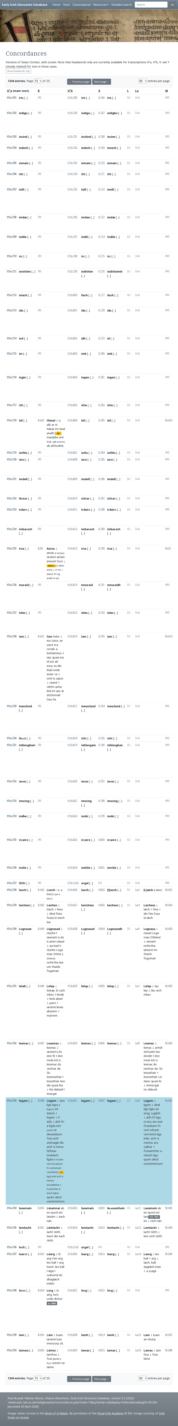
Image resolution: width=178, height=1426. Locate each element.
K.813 (101, 1290)
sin (59, 569)
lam (21, 1335)
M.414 (168, 636)
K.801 (101, 867)
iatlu (84, 453)
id (108, 338)
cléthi (50, 687)
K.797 (101, 781)
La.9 (137, 1100)
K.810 (101, 1227)
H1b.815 (72, 612)
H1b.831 (72, 1100)
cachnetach (55, 1167)
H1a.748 (11, 1290)
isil (21, 420)
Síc (48, 1073)
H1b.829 (72, 985)
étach (50, 1193)
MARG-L (51, 566)
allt (49, 425)
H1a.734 (11, 816)
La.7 (137, 985)
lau (157, 986)
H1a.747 (11, 1253)
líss (61, 1085)
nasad (147, 933)
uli (61, 1343)
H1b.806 (72, 420)
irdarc (23, 509)
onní (49, 678)
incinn (111, 137)
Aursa (51, 548)
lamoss (24, 1350)
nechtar (149, 1068)
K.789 (101, 529)
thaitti (148, 954)
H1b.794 (72, 173)
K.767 (101, 112)
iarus (22, 781)
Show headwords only (18, 70)
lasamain (25, 1208)
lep (146, 990)
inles (22, 613)
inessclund (88, 706)
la (145, 918)
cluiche (51, 933)
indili (84, 237)
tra (56, 645)
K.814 (101, 1334)
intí (56, 1060)
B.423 (41, 420)
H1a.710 (11, 256)
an (61, 640)
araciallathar (53, 1184)
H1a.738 (11, 889)
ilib (62, 1143)
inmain (24, 163)
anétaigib (53, 1143)
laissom (148, 950)
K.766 (101, 97)
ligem (147, 1105)
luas (59, 1339)
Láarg (51, 1254)
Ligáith (155, 1113)
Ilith (22, 883)
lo (58, 1290)
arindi (158, 1047)
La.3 (137, 889)
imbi (146, 1138)
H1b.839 (72, 1350)
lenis (52, 999)
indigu (23, 113)
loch (22, 1247)
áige (51, 1271)
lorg (84, 1290)
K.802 (101, 889)
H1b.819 (72, 745)
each (62, 1216)
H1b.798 (72, 256)
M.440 (168, 1043)
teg (58, 574)
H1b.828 (72, 928)
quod (54, 1212)
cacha (58, 687)
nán (49, 1221)
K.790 (101, 548)
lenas (60, 1007)
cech (159, 990)
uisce (55, 640)
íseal (62, 429)
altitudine (57, 446)
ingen (85, 377)
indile (23, 237)
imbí (54, 1176)
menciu (50, 1180)
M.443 (168, 1208)
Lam (147, 1335)
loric (56, 1294)
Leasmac (53, 1043)
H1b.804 (72, 377)
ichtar (85, 498)
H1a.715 (11, 353)
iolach (23, 295)
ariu (149, 1122)
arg (49, 1258)
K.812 (101, 1253)
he (54, 699)
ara (156, 1143)
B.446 (41, 985)
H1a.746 (11, 1247)
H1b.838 (72, 1334)
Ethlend (155, 937)
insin (158, 1267)
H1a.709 (11, 236)
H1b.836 (72, 1253)
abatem (52, 1011)
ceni (146, 1134)
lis (60, 1052)
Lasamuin (150, 1208)
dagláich (149, 1267)
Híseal (51, 420)
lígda (52, 1126)
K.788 (101, 509)
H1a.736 (11, 867)
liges (55, 1105)
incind (23, 137)
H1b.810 (72, 498)
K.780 (101, 353)
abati (59, 999)
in (56, 918)
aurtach (54, 946)
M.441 (168, 1100)
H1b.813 (72, 548)
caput (59, 678)
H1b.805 (72, 405)
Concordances (82, 5)
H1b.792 (72, 147)
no (145, 1089)
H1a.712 (11, 295)
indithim (87, 271)
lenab (60, 994)
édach (50, 1113)
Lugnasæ (25, 929)
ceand (53, 682)
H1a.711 (11, 271)
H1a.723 (11, 509)
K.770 (101, 163)
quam (50, 1197)
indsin (50, 1283)
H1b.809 (72, 478)
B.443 (41, 905)
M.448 (168, 1350)
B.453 (41, 1253)
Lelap (50, 986)
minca (60, 1147)
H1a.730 (11, 738)
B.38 (40, 548)
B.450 (41, 1208)
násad (60, 941)
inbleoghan (115, 745)
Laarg (148, 1254)
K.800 (101, 839)
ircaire (23, 840)
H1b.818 (72, 738)
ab (48, 446)
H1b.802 (72, 338)
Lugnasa (149, 929)
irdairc (85, 509)
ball (53, 1262)
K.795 (101, 738)
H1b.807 (72, 452)
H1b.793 (72, 163)
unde (56, 670)
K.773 (101, 217)
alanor (50, 574)
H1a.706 (11, 173)
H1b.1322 (73, 882)
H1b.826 (72, 889)
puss (56, 1359)
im (20, 354)
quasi (55, 657)
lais (61, 962)
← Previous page (79, 81)
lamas (85, 1350)
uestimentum (55, 1201)
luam (59, 1335)
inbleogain (88, 745)
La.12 (138, 1227)
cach (62, 990)
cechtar (51, 1068)
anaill (49, 578)
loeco (50, 894)
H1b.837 (72, 1290)
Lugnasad (88, 929)
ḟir (54, 1056)
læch (147, 909)
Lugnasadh (114, 929)
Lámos (51, 1350)
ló (59, 1254)
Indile (111, 237)
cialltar (148, 1147)
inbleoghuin (27, 745)
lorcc (22, 1290)
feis (150, 913)
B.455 (41, 1334)
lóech (50, 909)
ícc (83, 256)
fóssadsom (57, 1163)
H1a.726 (11, 584)
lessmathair (54, 1077)
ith (21, 174)
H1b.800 (72, 295)
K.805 (101, 985)
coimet (56, 1363)
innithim (25, 271)
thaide (56, 967)
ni (56, 1159)
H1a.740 (11, 928)
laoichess (87, 905)
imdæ (23, 217)
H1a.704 (11, 147)
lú (57, 990)
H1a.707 (11, 189)
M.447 (168, 1334)
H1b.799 (72, 271)
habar (50, 429)
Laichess (149, 905)
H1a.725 (11, 548)
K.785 (101, 459)
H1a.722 (11, 498)
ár (62, 691)
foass (50, 918)
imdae (85, 217)
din (59, 666)
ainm (52, 941)
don (49, 1056)
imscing (24, 801)
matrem (52, 1015)
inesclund (113, 706)
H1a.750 (11, 1350)
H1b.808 (72, 459)
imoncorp (53, 1343)
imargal (52, 1094)
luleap (51, 990)
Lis (160, 1077)
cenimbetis (52, 1172)
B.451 (41, 1227)
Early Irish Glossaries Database (24, 5)
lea (49, 922)
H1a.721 (11, 478)
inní (58, 1126)
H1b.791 (72, 136)
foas (157, 913)
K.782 (101, 405)
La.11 (138, 1208)
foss (49, 1138)
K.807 (101, 1100)
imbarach (25, 529)
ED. (58, 433)
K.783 (101, 420)
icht (84, 738)
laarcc (23, 1254)
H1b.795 (72, 189)
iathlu (23, 453)
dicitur (58, 1299)
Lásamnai (53, 1208)
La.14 (138, 1253)
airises (61, 557)
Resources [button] (100, 5)
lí (59, 1117)
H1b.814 (72, 584)
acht (56, 1138)
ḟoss (146, 1354)
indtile (85, 868)
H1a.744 (11, 1208)
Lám (50, 1335)
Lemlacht (150, 1228)
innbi (84, 816)
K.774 (101, 236)
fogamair (52, 971)
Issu (49, 699)
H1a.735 (11, 839)
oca (49, 441)
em (155, 1122)
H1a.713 (11, 310)
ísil (83, 420)
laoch (22, 890)
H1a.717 (11, 405)
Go (172, 4)
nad (49, 1163)
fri (55, 574)
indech (23, 148)
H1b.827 (72, 905)
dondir (148, 1056)
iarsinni (51, 557)
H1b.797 (72, 236)
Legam (51, 1101)
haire (60, 1159)
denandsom (54, 1134)
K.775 (101, 256)
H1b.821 (72, 800)
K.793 (101, 636)
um (49, 967)
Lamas (148, 1350)
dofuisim (149, 1052)
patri (52, 1003)
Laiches (52, 905)
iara (84, 459)
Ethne (57, 954)
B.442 (41, 889)
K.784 (101, 452)
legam (23, 1101)
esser (50, 674)
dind (52, 913)
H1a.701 (11, 97)
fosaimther (52, 1188)
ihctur (23, 498)
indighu (112, 113)
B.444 (41, 928)
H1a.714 (11, 338)
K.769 (101, 147)
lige (49, 1105)
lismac (148, 1047)
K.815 (101, 1350)
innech (111, 148)
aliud (58, 1197)
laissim (51, 1216)
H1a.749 (11, 1334)
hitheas (51, 1151)
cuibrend (52, 1275)
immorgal (152, 1085)
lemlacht (25, 1228)
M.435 (168, 889)
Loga (59, 950)
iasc (21, 636)
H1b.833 (72, 1208)
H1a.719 (11, 452)
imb (83, 354)
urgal (85, 883)
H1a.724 (11, 529)
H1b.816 (72, 636)
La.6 (137, 928)
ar (53, 425)
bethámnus (54, 653)
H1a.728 (11, 636)
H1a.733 (11, 800)
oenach (151, 941)
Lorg (50, 1290)
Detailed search (121, 5)
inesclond (25, 706)
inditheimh (114, 271)
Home (56, 5)
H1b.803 (72, 353)
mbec (50, 994)
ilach (84, 295)
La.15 (138, 1334)
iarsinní (51, 1007)
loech (61, 918)
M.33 (168, 548)
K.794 (101, 706)
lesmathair (150, 1077)
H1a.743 (11, 1100)
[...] (26, 98)
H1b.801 (72, 310)
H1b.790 (72, 112)
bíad (49, 670)
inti (153, 1060)
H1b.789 (72, 97)
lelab (22, 986)
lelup (84, 986)
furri (60, 561)
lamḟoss (52, 1354)
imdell (23, 479)
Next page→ (101, 81)
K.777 (101, 295)
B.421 (41, 636)
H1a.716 (11, 377)
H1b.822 (72, 816)
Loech (51, 890)
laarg (85, 1254)
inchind (86, 137)
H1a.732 (11, 781)
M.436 (168, 905)
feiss (60, 909)
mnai (147, 1060)
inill (21, 189)
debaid (58, 1089)
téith (57, 1232)
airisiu (50, 553)
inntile (111, 868)
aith (148, 1117)
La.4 (137, 905)
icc (21, 256)
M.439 (168, 985)
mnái (50, 1060)
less (62, 1081)
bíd (49, 691)
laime (50, 1367)
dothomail (53, 695)
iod (21, 338)
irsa (83, 548)
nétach (154, 1130)
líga (155, 1155)
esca (49, 666)
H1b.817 (72, 706)
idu (21, 310)
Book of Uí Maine (56, 1413)
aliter (61, 565)
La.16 (138, 1350)
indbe (23, 816)
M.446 (168, 1253)
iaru (22, 459)
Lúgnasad (53, 929)
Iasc (49, 636)
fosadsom (150, 1126)
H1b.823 (72, 839)
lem (146, 1236)
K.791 (101, 584)
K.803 (101, 905)
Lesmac (149, 1043)
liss (158, 1052)
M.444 (168, 1227)
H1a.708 (11, 217)
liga (158, 1117)
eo (48, 1212)
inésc (56, 636)
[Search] (151, 5)
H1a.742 (11, 1043)
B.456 (41, 1350)
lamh (84, 1335)
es (55, 666)
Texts (66, 5)
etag (147, 1113)
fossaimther (151, 1151)
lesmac (24, 1043)
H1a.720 (11, 459)
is (60, 420)
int (57, 429)
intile (22, 868)
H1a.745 (11, 1227)
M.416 (168, 420)
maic (50, 954)
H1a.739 (11, 905)
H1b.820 (72, 781)
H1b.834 (72, 1227)
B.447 (41, 1043)
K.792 (101, 612)
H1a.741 (11, 985)
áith (49, 1122)
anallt (50, 433)
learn (50, 1236)
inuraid (24, 585)
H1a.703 (11, 136)
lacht (50, 1232)
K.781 (101, 377)
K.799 (101, 816)
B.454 (41, 1290)
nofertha (52, 962)
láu (153, 990)
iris (21, 98)
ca (55, 674)
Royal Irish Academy (110, 1413)
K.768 (101, 136)
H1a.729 (11, 706)
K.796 (101, 745)
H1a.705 (11, 163)
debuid (152, 1089)
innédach (52, 1155)
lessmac (52, 1064)
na (55, 1130)
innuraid (87, 585)
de (58, 1068)
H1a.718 (11, 420)
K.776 (101, 271)
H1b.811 (72, 509)
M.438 (168, 928)
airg (49, 1294)
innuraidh (114, 585)
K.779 (101, 338)
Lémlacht (53, 1228)
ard (61, 437)
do (62, 937)
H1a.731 (11, 745)
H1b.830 (72, 1043)
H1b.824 (72, 867)
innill (110, 189)
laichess (24, 905)
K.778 (101, 310)
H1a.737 (11, 882)
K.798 (101, 800)
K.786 (101, 478)
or (56, 569)
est (52, 661)
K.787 (101, 498)
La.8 (137, 1043)
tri (54, 578)
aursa (49, 569)
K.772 (101, 189)
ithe (84, 405)
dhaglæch (53, 1279)
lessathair (53, 1081)
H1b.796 (72, 217)
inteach (51, 561)
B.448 (41, 1100)
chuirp (152, 1339)
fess (155, 909)
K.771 (101, 173)
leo (55, 1258)
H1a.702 (11, 112)
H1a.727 (11, 612)
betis (152, 1134)
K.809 (101, 1208)
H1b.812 (72, 529)
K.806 (101, 1043)
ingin (22, 377)
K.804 (101, 928)
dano (147, 1081)
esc (49, 640)
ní (56, 425)
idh (83, 338)
